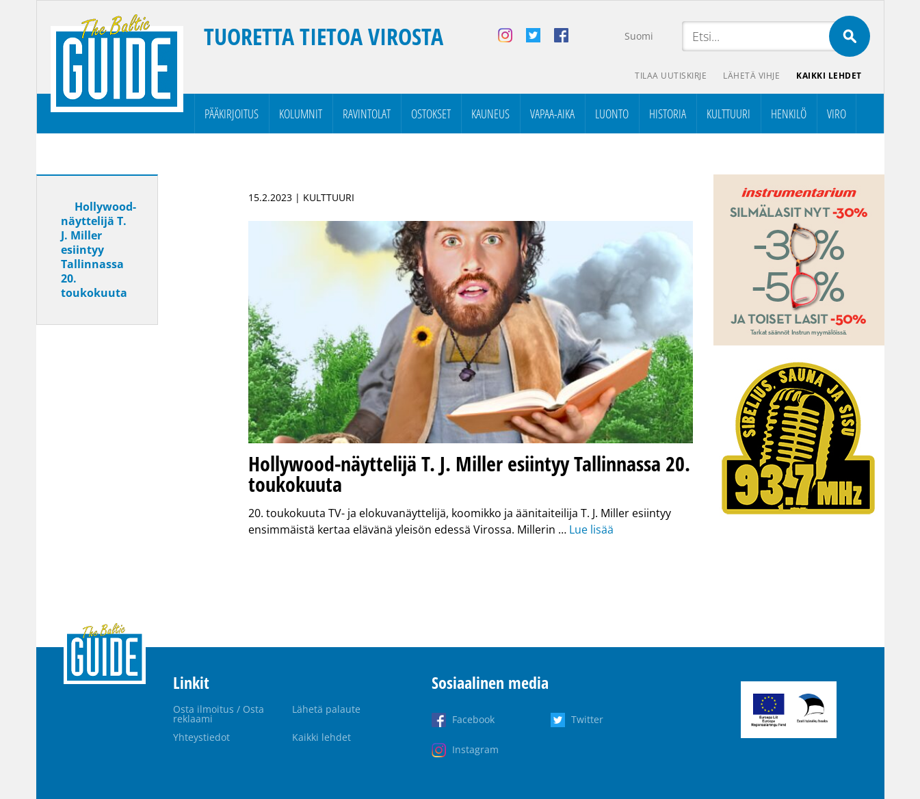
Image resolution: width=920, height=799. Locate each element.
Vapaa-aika (552, 113)
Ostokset (431, 113)
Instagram (475, 749)
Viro (836, 113)
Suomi (639, 35)
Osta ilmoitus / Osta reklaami (218, 714)
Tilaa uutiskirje (671, 75)
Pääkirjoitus (232, 113)
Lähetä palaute (326, 709)
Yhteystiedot (201, 737)
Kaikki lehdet (829, 75)
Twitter (587, 719)
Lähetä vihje (751, 75)
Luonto (612, 113)
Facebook (473, 719)
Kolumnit (300, 113)
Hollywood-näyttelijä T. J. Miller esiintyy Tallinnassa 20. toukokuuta (98, 249)
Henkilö (788, 113)
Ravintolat (367, 113)
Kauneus (490, 113)
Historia (667, 113)
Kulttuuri (728, 113)
